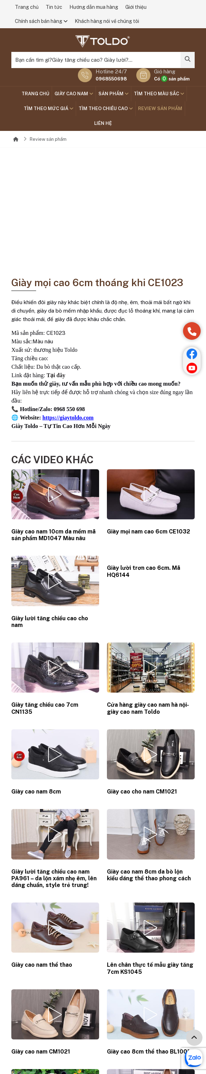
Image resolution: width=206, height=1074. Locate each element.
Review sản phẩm (160, 108)
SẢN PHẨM (113, 93)
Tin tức (54, 7)
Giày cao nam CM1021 (40, 1051)
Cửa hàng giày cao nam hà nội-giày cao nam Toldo (148, 708)
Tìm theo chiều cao (106, 108)
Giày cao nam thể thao (41, 964)
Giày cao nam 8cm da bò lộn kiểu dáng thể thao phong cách (149, 875)
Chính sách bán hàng (41, 21)
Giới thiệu (136, 7)
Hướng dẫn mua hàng (93, 7)
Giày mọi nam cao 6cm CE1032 (148, 531)
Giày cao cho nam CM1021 (142, 791)
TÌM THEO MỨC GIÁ (48, 108)
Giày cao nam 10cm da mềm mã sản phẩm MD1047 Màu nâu (53, 535)
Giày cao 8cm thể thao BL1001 (148, 1051)
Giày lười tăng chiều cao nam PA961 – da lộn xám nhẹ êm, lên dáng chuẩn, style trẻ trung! (54, 878)
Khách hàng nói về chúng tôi (107, 21)
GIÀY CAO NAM (74, 93)
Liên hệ (103, 123)
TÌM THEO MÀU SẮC (159, 93)
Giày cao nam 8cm (36, 791)
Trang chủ (27, 7)
